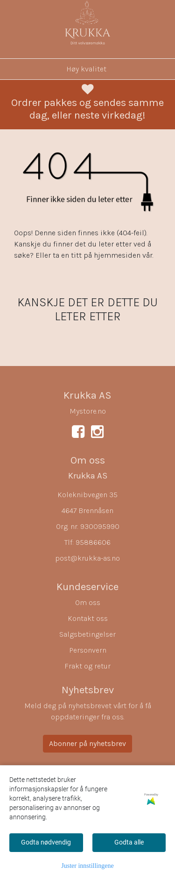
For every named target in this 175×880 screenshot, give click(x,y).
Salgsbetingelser (87, 634)
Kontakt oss (88, 618)
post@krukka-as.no (87, 558)
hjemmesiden (117, 255)
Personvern (87, 650)
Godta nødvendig (46, 842)
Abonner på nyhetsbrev (87, 743)
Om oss (87, 602)
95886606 (93, 542)
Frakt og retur (87, 666)
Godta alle (129, 842)
